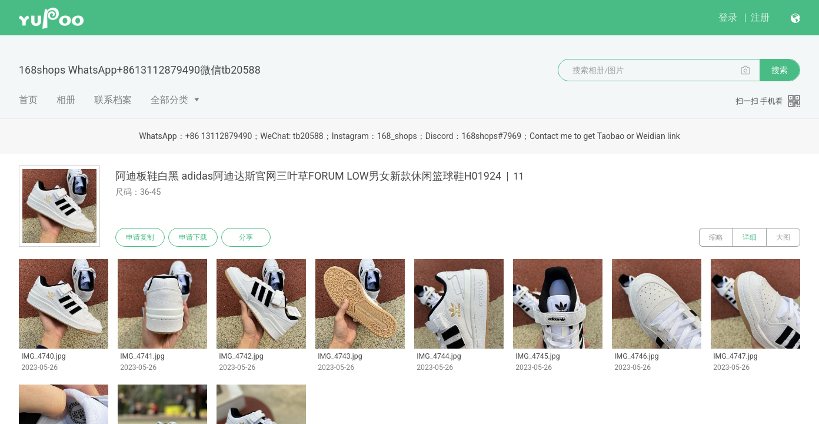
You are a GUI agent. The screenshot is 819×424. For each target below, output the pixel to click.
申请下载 (193, 237)
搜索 (779, 70)
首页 (28, 99)
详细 (750, 237)
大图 (783, 237)
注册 (760, 17)
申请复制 (140, 237)
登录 (727, 17)
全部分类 (169, 99)
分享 (246, 237)
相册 (65, 99)
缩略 (716, 237)
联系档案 (113, 99)
